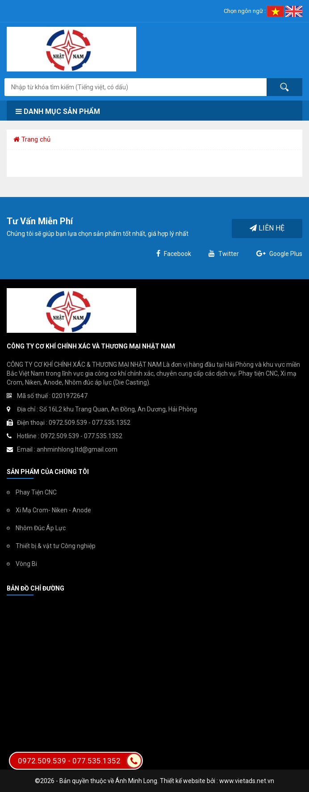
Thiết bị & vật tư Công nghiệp (56, 545)
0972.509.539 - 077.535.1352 (80, 761)
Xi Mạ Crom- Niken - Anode (53, 510)
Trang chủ (31, 139)
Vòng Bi (26, 563)
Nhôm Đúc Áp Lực (41, 528)
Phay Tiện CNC (36, 492)
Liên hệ (267, 228)
